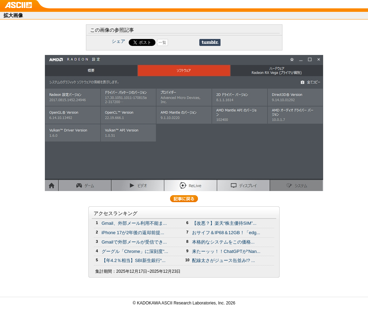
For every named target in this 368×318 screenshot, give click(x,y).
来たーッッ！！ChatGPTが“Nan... (226, 251)
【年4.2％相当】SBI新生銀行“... (134, 260)
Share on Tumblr (210, 42)
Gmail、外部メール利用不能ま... (134, 223)
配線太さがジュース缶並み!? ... (223, 260)
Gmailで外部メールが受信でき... (134, 242)
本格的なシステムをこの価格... (223, 242)
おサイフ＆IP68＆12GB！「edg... (226, 232)
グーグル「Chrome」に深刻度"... (135, 251)
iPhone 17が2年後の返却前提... (133, 232)
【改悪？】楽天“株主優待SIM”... (224, 223)
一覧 (162, 42)
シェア (118, 41)
